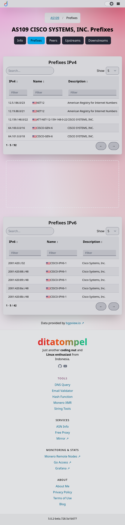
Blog (62, 504)
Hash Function (62, 397)
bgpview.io (73, 323)
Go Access (61, 462)
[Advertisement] (63, 184)
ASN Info (62, 426)
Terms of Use (62, 498)
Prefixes (36, 40)
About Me (62, 486)
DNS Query (62, 385)
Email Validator (62, 391)
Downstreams (98, 40)
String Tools (62, 409)
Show (100, 71)
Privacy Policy (62, 492)
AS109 (55, 18)
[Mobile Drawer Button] (118, 3)
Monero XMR (62, 403)
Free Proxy (62, 432)
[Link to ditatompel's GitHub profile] (60, 366)
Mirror (60, 438)
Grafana (61, 468)
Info (20, 40)
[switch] (109, 3)
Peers (53, 40)
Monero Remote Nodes (61, 456)
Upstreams (73, 40)
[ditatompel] (6, 4)
